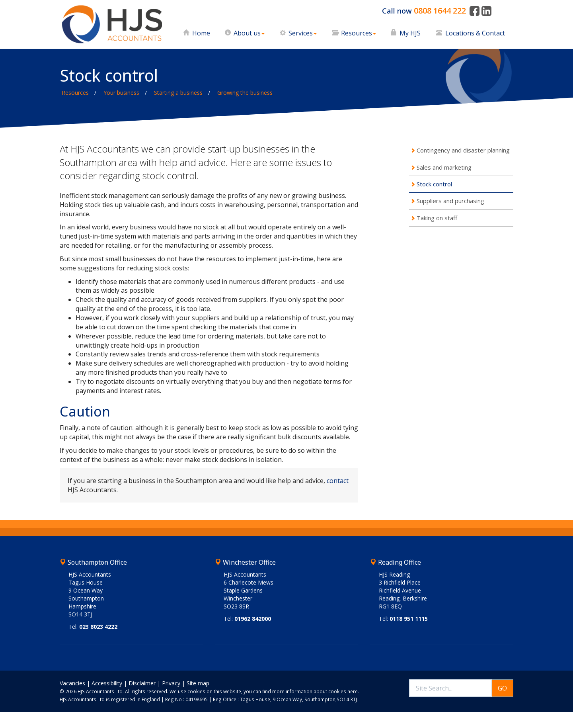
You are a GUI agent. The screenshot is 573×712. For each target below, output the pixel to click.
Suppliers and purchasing (450, 201)
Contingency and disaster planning (463, 150)
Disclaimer (142, 683)
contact (338, 480)
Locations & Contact (475, 33)
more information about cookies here (315, 691)
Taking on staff (437, 218)
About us (249, 33)
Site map (198, 683)
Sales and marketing (444, 167)
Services (302, 33)
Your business (121, 92)
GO (502, 688)
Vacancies (72, 683)
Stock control (434, 184)
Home (201, 33)
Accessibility (107, 683)
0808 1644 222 (440, 10)
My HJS (410, 33)
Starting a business (178, 92)
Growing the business (245, 92)
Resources (358, 33)
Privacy (171, 683)
